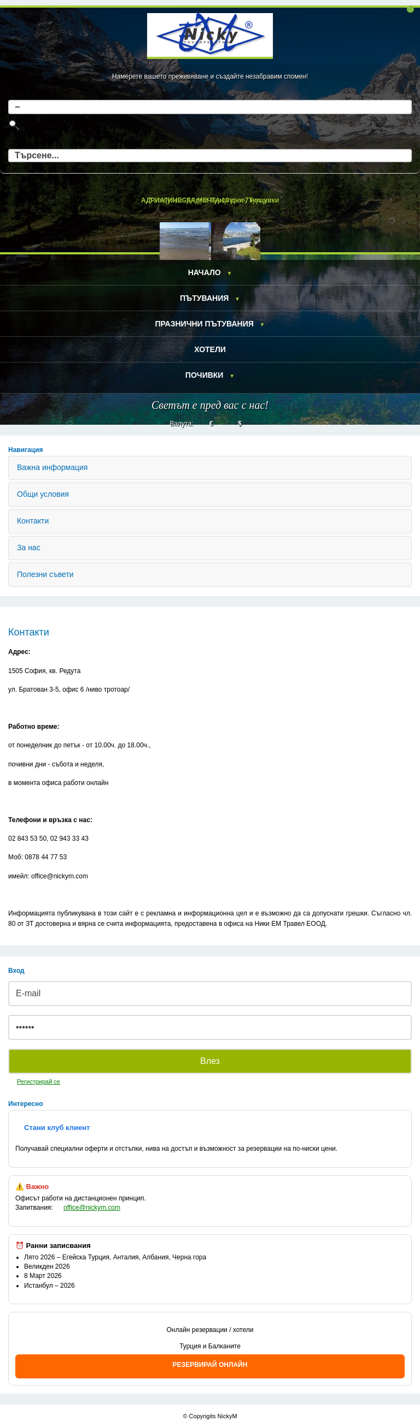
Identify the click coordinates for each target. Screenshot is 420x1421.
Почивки (204, 375)
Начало (204, 272)
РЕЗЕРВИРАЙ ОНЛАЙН (210, 1365)
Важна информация (52, 467)
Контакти (33, 520)
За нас (28, 547)
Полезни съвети (45, 574)
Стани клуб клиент (57, 1127)
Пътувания (204, 298)
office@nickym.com (91, 1207)
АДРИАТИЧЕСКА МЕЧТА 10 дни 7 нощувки (210, 200)
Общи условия (43, 494)
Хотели (210, 349)
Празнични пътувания (204, 323)
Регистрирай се (38, 1081)
